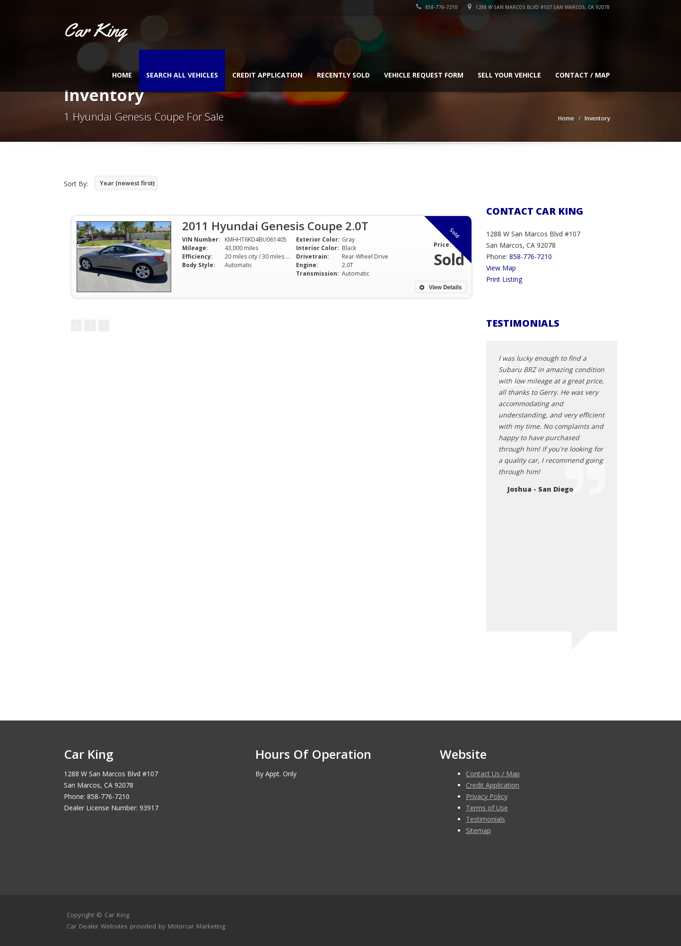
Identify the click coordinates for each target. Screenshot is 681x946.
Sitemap (478, 830)
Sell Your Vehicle (509, 74)
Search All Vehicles (182, 74)
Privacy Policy (486, 796)
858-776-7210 (437, 7)
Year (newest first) (127, 183)
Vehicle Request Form (423, 74)
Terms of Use (487, 807)
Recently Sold (343, 74)
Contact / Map (582, 74)
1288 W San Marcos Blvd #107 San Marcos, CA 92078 (539, 7)
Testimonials (485, 819)
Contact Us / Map (493, 773)
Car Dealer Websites (97, 926)
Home (122, 74)
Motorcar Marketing (196, 926)
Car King (117, 915)
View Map (501, 267)
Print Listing (504, 279)
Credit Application (267, 74)
